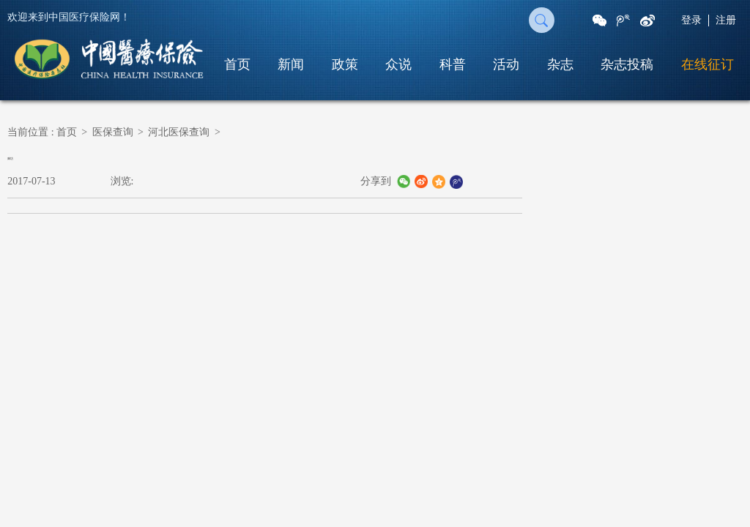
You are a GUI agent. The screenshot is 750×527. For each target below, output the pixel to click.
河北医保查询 (178, 132)
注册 (726, 20)
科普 (452, 64)
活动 (506, 64)
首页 (237, 64)
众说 (398, 64)
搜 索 (541, 20)
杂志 (560, 64)
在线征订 (707, 64)
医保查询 (112, 132)
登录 (691, 20)
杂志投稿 (627, 64)
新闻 (291, 64)
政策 (345, 64)
